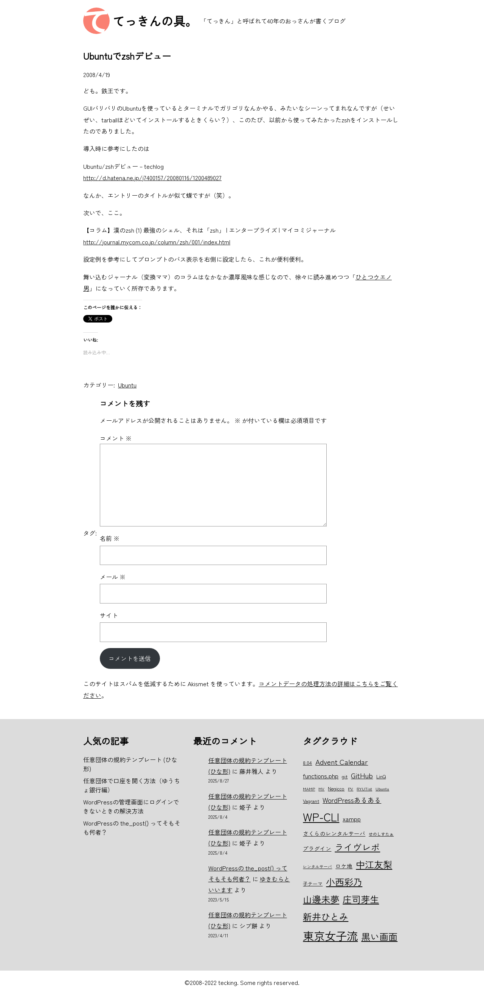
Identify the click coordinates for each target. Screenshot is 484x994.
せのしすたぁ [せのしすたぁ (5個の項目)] (381, 834)
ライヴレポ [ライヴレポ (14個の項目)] (357, 847)
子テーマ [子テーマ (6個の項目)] (313, 883)
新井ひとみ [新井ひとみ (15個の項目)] (325, 916)
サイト (109, 615)
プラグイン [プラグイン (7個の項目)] (317, 848)
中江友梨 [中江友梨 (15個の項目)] (374, 864)
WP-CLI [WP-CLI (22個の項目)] (321, 816)
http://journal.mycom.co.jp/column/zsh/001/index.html (156, 241)
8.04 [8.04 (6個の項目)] (307, 762)
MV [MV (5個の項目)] (321, 789)
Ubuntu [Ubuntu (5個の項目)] (382, 789)
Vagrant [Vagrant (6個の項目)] (311, 800)
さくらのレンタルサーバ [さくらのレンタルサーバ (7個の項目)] (334, 833)
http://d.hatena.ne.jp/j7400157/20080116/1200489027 (152, 177)
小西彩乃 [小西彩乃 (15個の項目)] (344, 881)
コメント (116, 438)
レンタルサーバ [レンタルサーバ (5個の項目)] (317, 866)
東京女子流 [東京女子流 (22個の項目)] (330, 935)
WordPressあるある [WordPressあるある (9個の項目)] (352, 800)
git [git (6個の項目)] (344, 776)
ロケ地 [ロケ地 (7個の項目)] (343, 866)
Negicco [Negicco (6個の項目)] (336, 788)
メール (113, 576)
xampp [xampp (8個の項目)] (352, 818)
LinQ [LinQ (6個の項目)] (381, 776)
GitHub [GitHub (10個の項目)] (362, 775)
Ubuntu (127, 384)
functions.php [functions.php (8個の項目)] (320, 775)
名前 (109, 538)
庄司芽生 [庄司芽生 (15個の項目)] (361, 899)
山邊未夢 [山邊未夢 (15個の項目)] (321, 899)
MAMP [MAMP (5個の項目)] (309, 789)
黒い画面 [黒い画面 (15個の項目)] (379, 936)
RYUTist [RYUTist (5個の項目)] (364, 789)
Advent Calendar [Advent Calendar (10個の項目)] (341, 761)
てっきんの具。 (155, 20)
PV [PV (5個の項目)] (350, 789)
